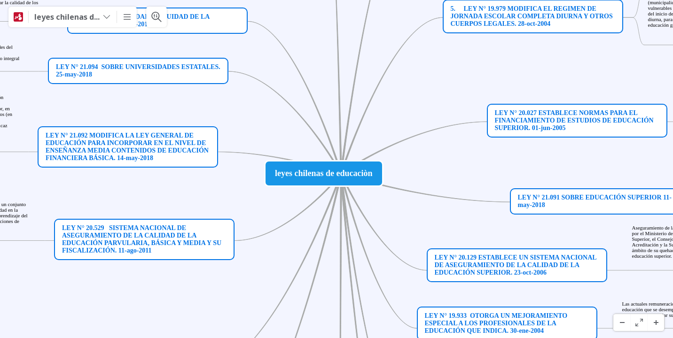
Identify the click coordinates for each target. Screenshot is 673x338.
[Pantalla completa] (638, 322)
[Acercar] (655, 322)
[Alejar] (621, 322)
